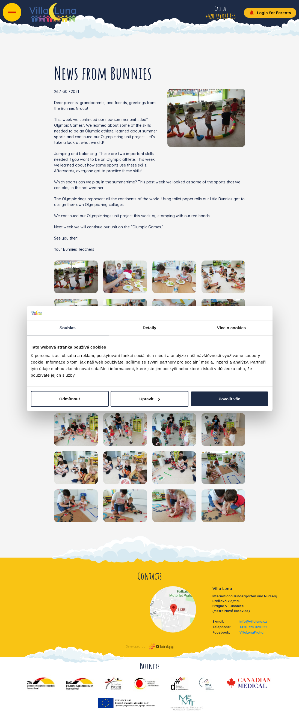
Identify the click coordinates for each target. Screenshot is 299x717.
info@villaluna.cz (253, 621)
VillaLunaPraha (251, 632)
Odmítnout (69, 399)
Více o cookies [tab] (231, 327)
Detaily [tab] (149, 327)
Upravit (149, 399)
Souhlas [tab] (68, 327)
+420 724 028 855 (253, 627)
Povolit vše (229, 399)
